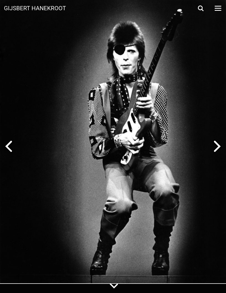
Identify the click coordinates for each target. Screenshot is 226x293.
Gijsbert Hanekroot (35, 8)
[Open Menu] (217, 8)
